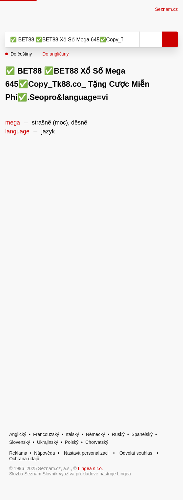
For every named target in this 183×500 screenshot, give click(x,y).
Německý (95, 434)
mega (12, 122)
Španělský (142, 434)
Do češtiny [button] (21, 54)
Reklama (18, 453)
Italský (72, 434)
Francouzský (46, 434)
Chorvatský (96, 442)
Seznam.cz (166, 9)
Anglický (17, 434)
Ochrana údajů (24, 458)
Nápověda (44, 453)
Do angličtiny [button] (55, 54)
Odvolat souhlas (135, 453)
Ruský (118, 434)
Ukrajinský (47, 442)
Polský (71, 442)
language (17, 131)
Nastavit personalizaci (86, 453)
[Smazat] (132, 39)
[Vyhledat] (65, 39)
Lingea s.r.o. (90, 468)
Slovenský (19, 442)
